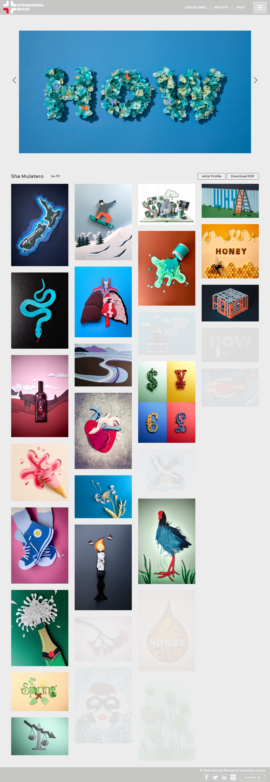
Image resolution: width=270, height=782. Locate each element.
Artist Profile (211, 176)
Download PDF (242, 176)
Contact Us (252, 777)
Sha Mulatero (27, 176)
